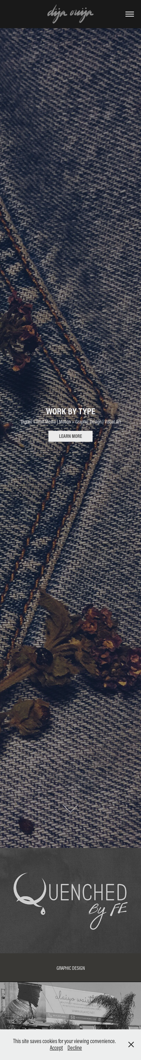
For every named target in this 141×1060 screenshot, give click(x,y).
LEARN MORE (70, 436)
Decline (74, 1047)
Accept (56, 1047)
